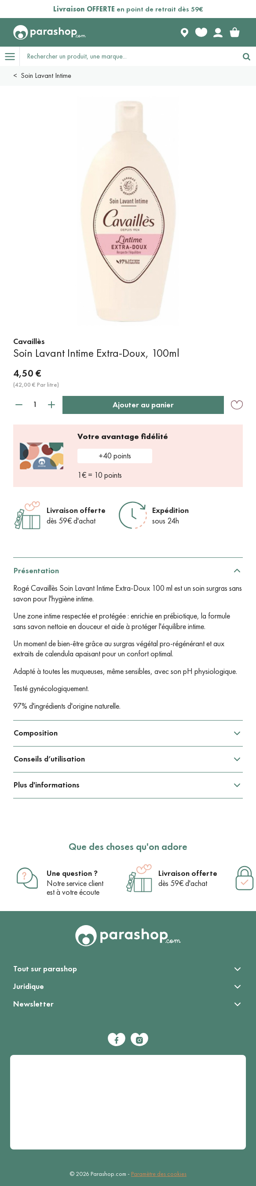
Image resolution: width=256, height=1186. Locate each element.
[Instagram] (139, 1039)
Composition (36, 733)
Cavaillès (29, 341)
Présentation (36, 570)
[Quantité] (35, 404)
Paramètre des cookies (159, 1174)
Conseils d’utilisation (49, 759)
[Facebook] (116, 1039)
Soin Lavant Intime (46, 75)
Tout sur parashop (45, 969)
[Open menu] (9, 56)
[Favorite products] (201, 32)
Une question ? (72, 873)
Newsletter (33, 1004)
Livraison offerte (76, 510)
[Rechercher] (246, 56)
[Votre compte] (217, 32)
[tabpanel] (128, 639)
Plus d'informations (47, 785)
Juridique (28, 986)
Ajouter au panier (143, 405)
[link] (234, 32)
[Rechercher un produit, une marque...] (128, 56)
